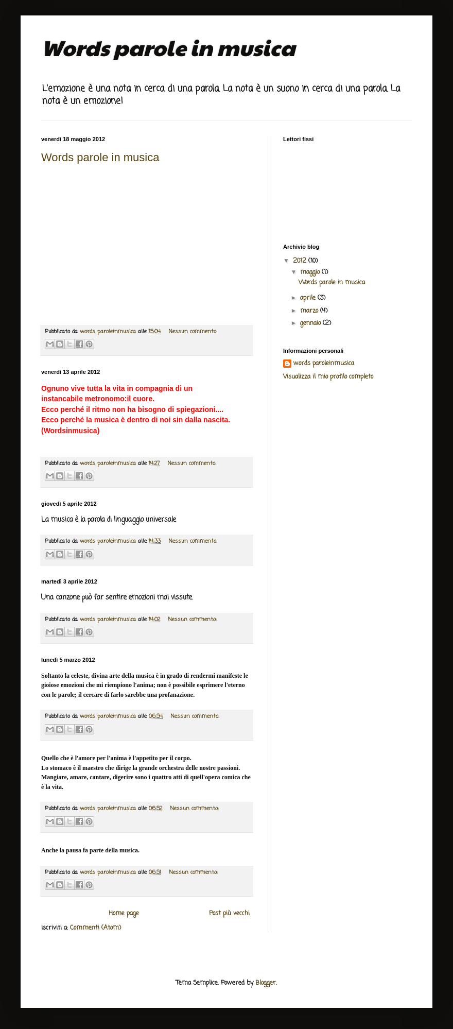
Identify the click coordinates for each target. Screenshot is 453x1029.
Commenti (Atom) (95, 928)
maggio (311, 272)
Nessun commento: (192, 332)
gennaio (311, 323)
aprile (309, 298)
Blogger (265, 983)
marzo (310, 311)
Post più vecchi (229, 913)
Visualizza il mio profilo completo (328, 377)
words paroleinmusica (323, 363)
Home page (124, 913)
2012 (300, 261)
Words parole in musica (100, 157)
